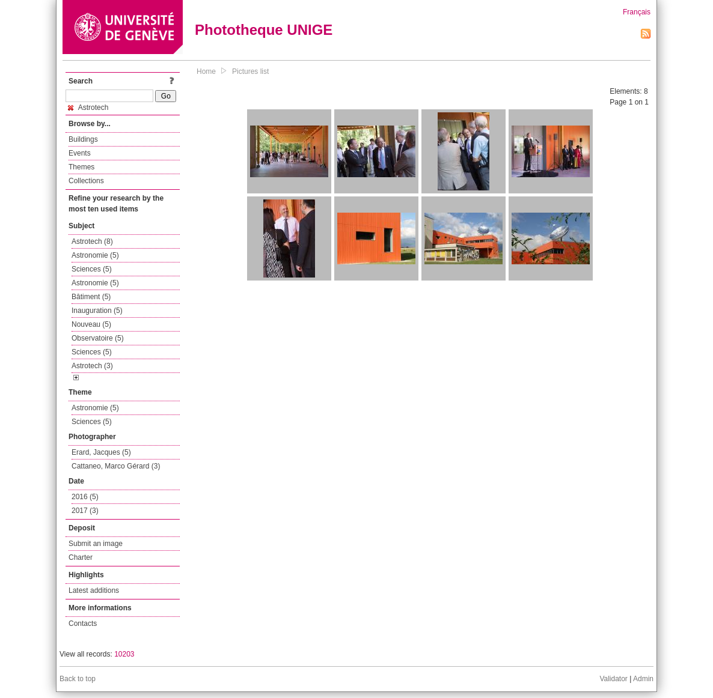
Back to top (78, 679)
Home (206, 71)
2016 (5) (85, 497)
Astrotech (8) (92, 241)
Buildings (83, 139)
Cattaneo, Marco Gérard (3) (116, 466)
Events (80, 153)
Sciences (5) (92, 269)
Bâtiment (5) (91, 297)
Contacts (83, 623)
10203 (124, 654)
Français (636, 12)
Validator (613, 679)
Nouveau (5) (91, 324)
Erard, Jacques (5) (101, 452)
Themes (81, 167)
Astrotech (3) (92, 366)
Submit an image (96, 543)
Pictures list (250, 71)
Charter (81, 557)
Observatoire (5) (98, 338)
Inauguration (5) (97, 310)
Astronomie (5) (95, 255)
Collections (86, 181)
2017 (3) (85, 510)
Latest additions (94, 590)
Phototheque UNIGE (263, 30)
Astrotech (88, 107)
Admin (643, 679)
